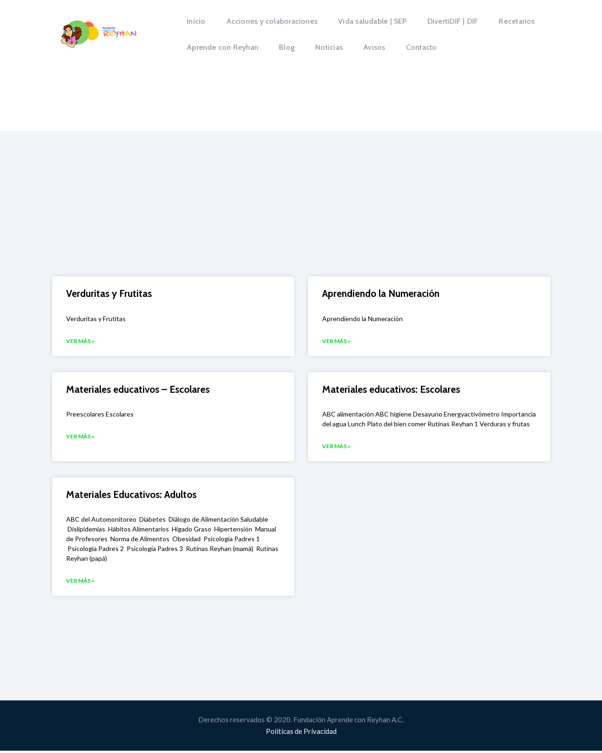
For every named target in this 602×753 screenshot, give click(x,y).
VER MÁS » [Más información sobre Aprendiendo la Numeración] (336, 341)
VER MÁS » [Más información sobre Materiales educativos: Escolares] (336, 447)
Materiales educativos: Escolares (391, 390)
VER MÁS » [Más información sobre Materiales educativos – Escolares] (80, 437)
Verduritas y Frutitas (109, 293)
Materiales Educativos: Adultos (131, 496)
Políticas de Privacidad (301, 733)
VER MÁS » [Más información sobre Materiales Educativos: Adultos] (80, 582)
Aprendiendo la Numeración (381, 293)
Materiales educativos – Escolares (138, 390)
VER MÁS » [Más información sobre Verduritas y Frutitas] (80, 341)
